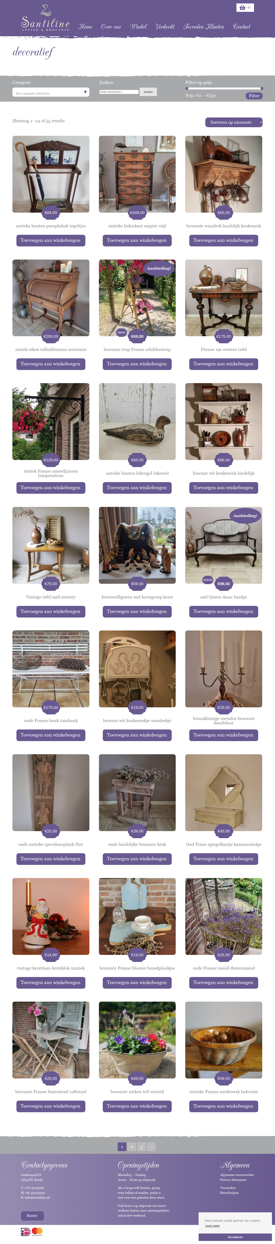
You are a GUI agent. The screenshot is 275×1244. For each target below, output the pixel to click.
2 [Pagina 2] (132, 1146)
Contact (241, 27)
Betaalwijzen (229, 1193)
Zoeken (148, 91)
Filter (254, 95)
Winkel (138, 27)
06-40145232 (35, 1193)
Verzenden (227, 1188)
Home (85, 27)
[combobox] (50, 92)
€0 (245, 7)
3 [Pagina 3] (141, 1146)
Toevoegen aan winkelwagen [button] (50, 240)
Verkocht (164, 27)
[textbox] (50, 93)
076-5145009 (34, 1188)
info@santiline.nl (37, 1197)
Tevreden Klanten (203, 27)
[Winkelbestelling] (234, 122)
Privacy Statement (233, 1180)
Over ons (111, 27)
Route (32, 1215)
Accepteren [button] (235, 1237)
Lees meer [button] (212, 1225)
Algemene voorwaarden (237, 1175)
